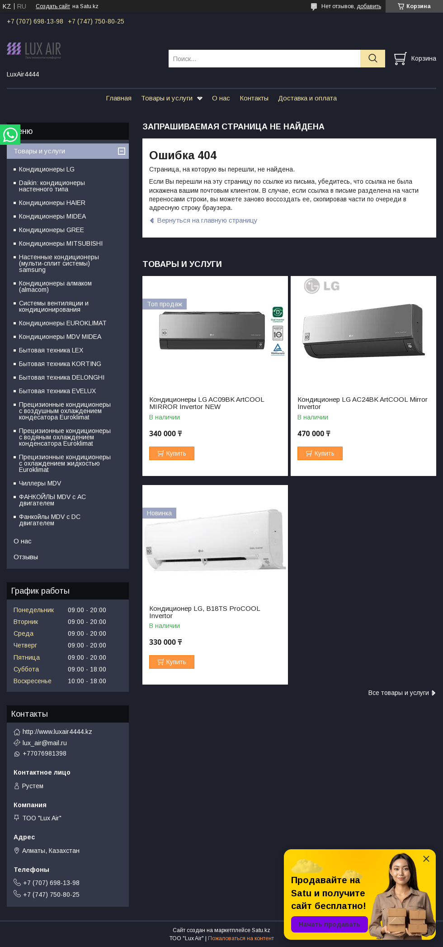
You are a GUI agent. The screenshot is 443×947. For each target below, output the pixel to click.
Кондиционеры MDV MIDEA (60, 336)
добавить (369, 6)
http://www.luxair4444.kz (57, 731)
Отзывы (26, 557)
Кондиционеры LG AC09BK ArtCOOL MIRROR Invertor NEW (206, 403)
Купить (176, 453)
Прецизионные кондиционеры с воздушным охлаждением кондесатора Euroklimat (65, 411)
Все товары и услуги (398, 692)
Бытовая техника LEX (51, 350)
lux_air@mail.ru (45, 743)
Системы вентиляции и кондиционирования (54, 306)
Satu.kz (261, 930)
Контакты (254, 98)
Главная (119, 98)
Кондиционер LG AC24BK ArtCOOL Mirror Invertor (362, 403)
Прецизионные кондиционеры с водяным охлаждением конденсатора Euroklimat (65, 437)
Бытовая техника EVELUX (57, 391)
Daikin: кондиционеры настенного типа (52, 186)
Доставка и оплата (307, 98)
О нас (221, 98)
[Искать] (372, 58)
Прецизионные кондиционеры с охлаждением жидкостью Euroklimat (65, 463)
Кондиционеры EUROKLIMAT (63, 323)
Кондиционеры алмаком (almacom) (55, 286)
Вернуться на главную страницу (207, 220)
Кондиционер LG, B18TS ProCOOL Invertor (204, 612)
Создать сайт (53, 6)
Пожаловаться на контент (241, 938)
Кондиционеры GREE (51, 229)
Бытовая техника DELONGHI (61, 377)
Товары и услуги (167, 98)
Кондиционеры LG (47, 169)
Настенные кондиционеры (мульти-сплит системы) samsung (59, 263)
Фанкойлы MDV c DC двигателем (49, 520)
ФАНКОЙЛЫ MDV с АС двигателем (52, 500)
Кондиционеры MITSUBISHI (61, 243)
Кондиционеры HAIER (52, 202)
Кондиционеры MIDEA (52, 216)
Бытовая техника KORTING (60, 363)
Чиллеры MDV (40, 483)
